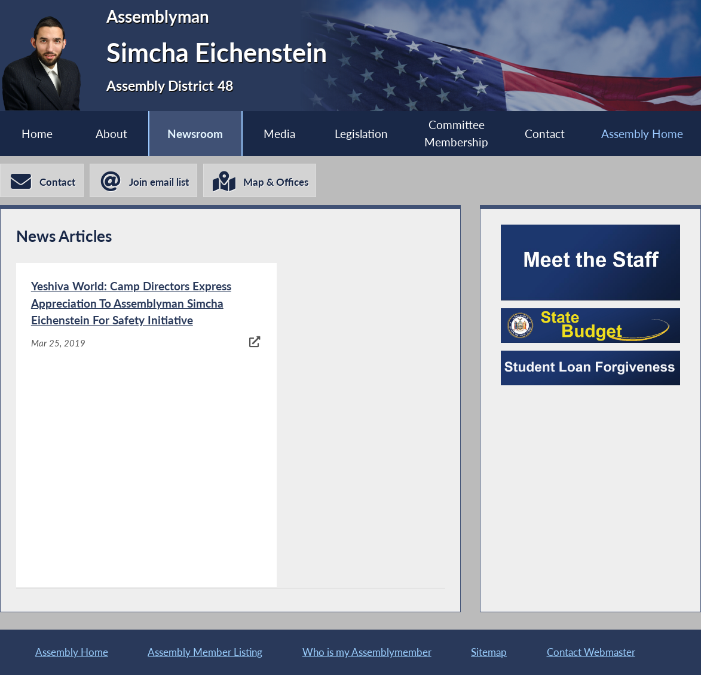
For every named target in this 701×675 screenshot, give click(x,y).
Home (37, 133)
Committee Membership (456, 133)
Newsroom (195, 133)
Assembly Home (642, 133)
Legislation (361, 133)
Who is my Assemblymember (366, 652)
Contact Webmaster (591, 652)
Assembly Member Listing (205, 652)
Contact (545, 133)
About (111, 133)
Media (279, 133)
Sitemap (489, 652)
